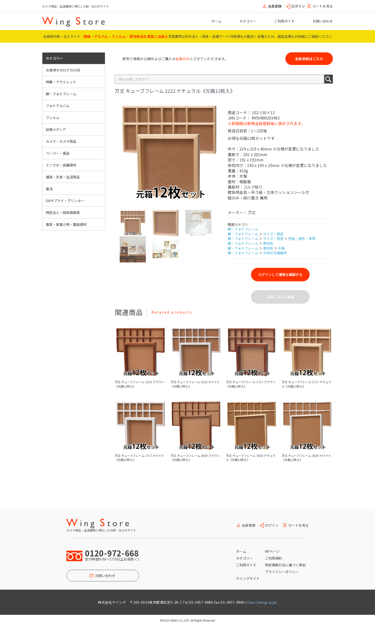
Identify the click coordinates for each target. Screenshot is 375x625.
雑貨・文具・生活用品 (63, 176)
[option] (169, 153)
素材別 (268, 243)
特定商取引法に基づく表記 (285, 564)
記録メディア (56, 129)
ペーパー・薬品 (58, 153)
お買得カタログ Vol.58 (63, 70)
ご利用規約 (273, 558)
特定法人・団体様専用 (63, 212)
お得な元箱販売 (275, 252)
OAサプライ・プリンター (65, 200)
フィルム (52, 117)
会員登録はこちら (309, 58)
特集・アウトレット (61, 81)
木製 (281, 248)
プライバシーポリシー (282, 571)
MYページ (272, 551)
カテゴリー (247, 21)
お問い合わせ (322, 21)
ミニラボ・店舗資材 (61, 165)
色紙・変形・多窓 (301, 238)
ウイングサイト (248, 578)
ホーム (216, 21)
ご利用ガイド (284, 21)
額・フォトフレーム (61, 93)
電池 (49, 188)
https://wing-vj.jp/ (261, 602)
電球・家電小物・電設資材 (66, 224)
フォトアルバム (58, 105)
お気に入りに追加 (280, 297)
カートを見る (322, 6)
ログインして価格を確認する (280, 275)
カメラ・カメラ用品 (61, 141)
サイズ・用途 (273, 233)
